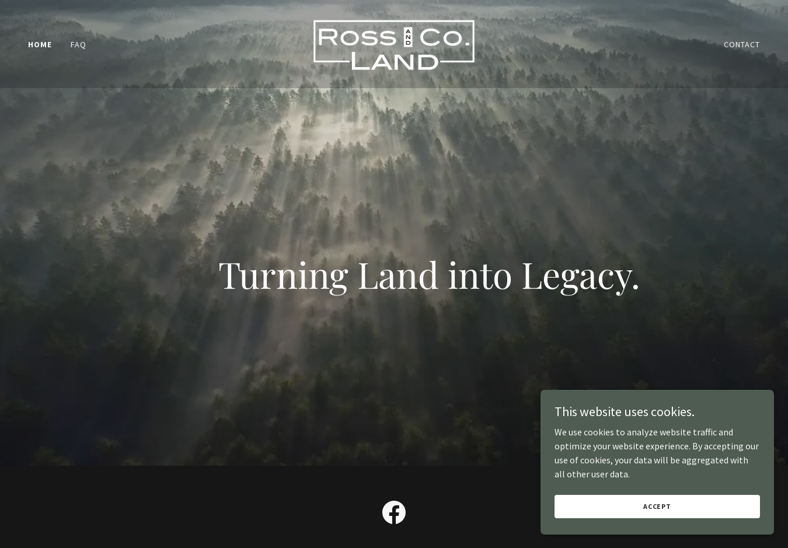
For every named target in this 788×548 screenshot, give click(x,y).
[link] (394, 42)
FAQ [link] (78, 44)
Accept (657, 506)
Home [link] (40, 44)
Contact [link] (742, 44)
